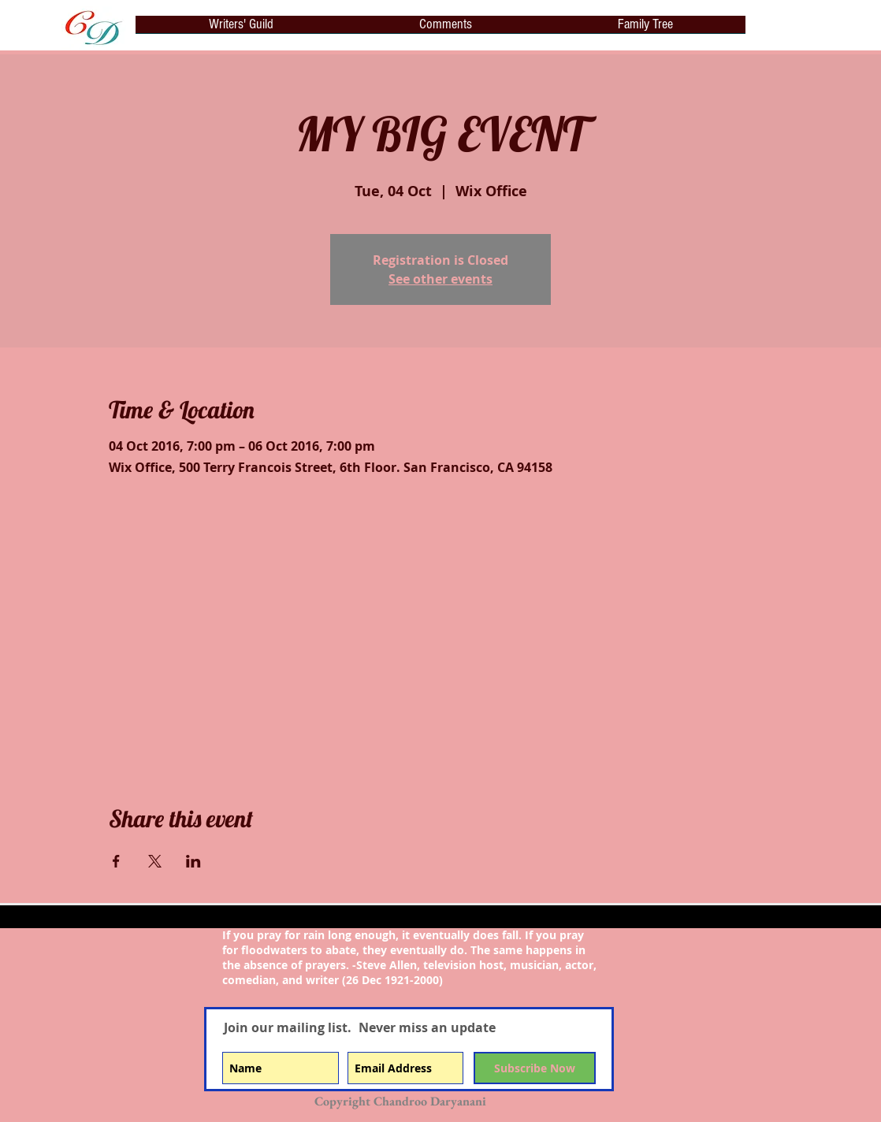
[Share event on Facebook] (116, 861)
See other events (440, 279)
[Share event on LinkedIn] (193, 861)
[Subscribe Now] (535, 1068)
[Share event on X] (154, 861)
